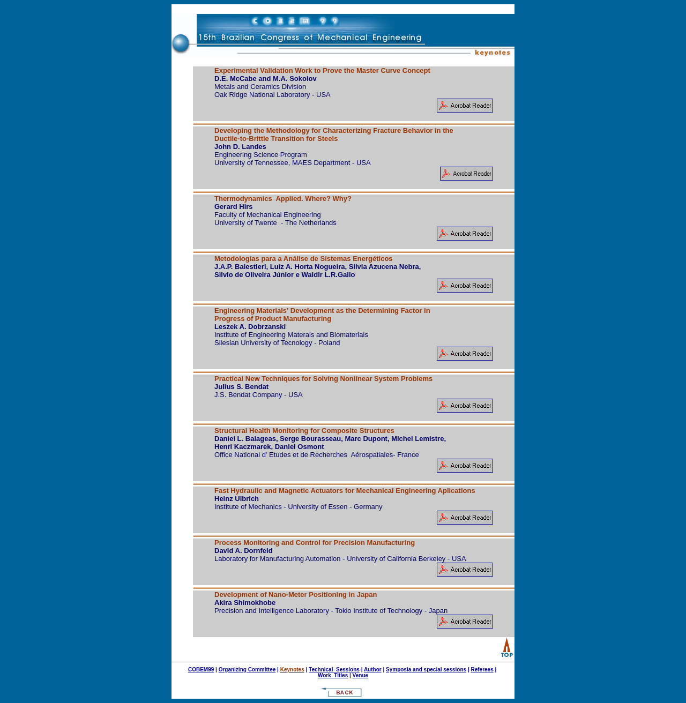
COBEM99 (201, 669)
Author (373, 669)
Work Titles (333, 675)
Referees (482, 669)
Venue (360, 675)
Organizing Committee (247, 669)
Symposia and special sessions (426, 669)
